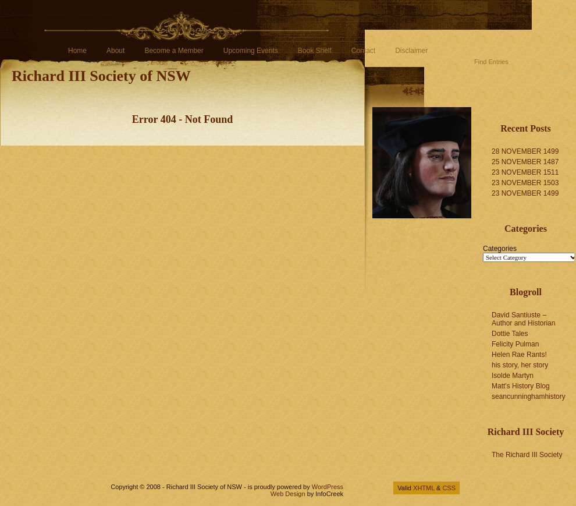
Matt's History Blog (521, 386)
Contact (363, 51)
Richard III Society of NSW (101, 76)
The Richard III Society (527, 455)
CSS (449, 487)
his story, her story (520, 365)
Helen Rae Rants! (519, 355)
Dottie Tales (510, 334)
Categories (500, 249)
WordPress (327, 486)
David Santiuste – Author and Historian (523, 319)
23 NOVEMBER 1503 (525, 183)
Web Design (288, 493)
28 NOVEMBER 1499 (525, 151)
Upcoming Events (250, 51)
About (115, 51)
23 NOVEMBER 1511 (525, 172)
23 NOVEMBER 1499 (525, 193)
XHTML (424, 487)
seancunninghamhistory (529, 396)
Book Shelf (315, 51)
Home (77, 51)
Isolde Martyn (513, 375)
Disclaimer (411, 51)
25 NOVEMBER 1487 (525, 162)
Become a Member (173, 51)
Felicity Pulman (515, 344)
